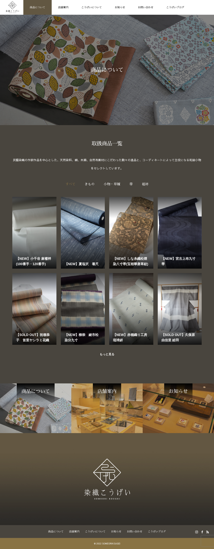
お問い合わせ (145, 7)
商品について (37, 7)
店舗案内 (63, 7)
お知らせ (120, 7)
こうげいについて (91, 7)
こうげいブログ (175, 7)
